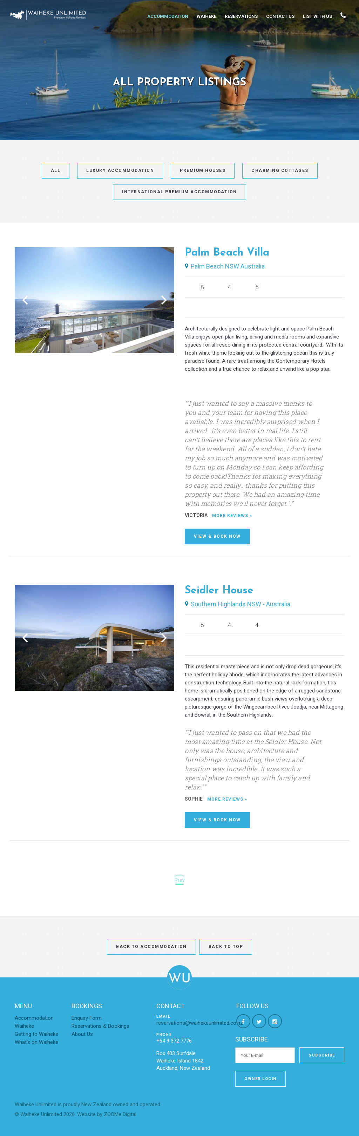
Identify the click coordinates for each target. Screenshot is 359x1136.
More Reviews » (232, 515)
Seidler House (219, 590)
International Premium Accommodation (179, 191)
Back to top (226, 946)
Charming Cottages (280, 170)
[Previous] (26, 300)
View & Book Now (217, 536)
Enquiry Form (87, 1018)
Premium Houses (202, 170)
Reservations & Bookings (100, 1026)
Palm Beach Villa (227, 253)
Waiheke (206, 16)
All (56, 170)
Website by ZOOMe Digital (106, 1114)
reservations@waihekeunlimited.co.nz (199, 1023)
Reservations (241, 16)
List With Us (317, 16)
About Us (82, 1034)
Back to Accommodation (151, 946)
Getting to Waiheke (36, 1034)
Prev (179, 880)
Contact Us (280, 16)
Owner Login (260, 1078)
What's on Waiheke (36, 1042)
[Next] (163, 300)
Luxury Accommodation (120, 170)
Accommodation (167, 16)
